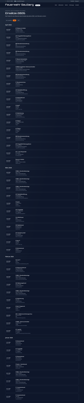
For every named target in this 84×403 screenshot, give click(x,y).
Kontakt (77, 5)
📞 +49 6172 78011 (9, 1)
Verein (66, 5)
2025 (18, 20)
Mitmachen (61, 5)
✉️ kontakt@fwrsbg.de (19, 1)
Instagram (77, 1)
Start (56, 5)
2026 (14, 20)
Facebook (72, 1)
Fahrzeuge (71, 5)
